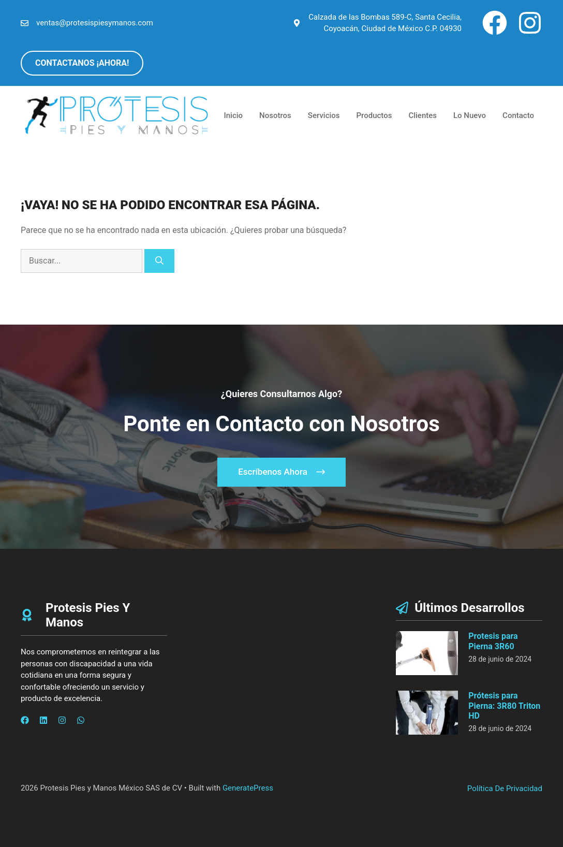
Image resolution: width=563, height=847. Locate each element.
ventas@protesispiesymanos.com (94, 22)
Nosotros (275, 115)
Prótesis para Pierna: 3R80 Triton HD (504, 705)
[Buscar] (159, 261)
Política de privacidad (504, 788)
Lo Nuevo (469, 115)
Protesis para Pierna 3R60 (492, 641)
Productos (374, 115)
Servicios (324, 115)
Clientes (422, 115)
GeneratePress (248, 788)
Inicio (233, 115)
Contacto (518, 115)
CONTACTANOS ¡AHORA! (82, 63)
